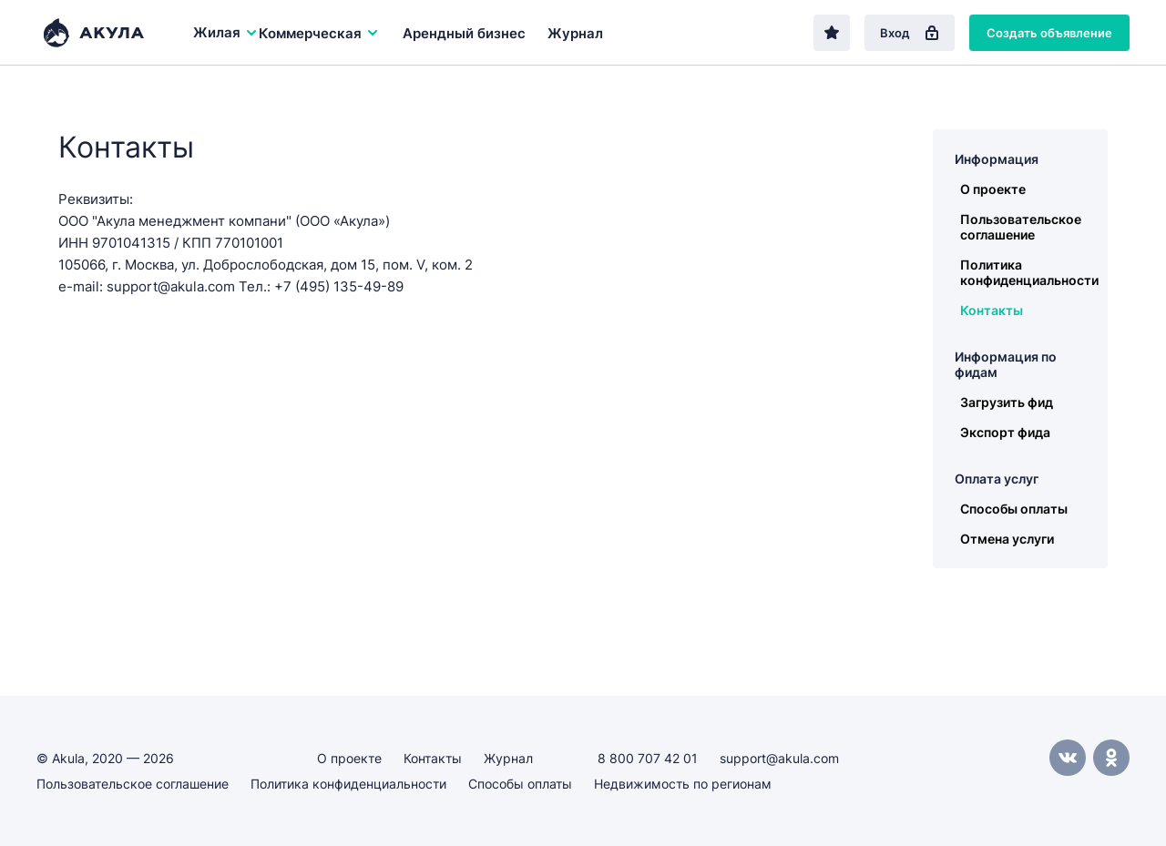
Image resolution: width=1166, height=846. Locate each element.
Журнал (575, 33)
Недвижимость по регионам (683, 783)
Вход (909, 32)
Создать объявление (1049, 32)
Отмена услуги (1007, 538)
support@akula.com (779, 758)
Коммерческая (319, 33)
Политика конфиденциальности (1029, 272)
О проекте (993, 189)
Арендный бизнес (464, 33)
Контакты (991, 310)
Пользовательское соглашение (1020, 226)
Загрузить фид (1006, 402)
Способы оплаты (1014, 508)
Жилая (226, 32)
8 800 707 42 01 (648, 758)
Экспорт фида (1005, 432)
